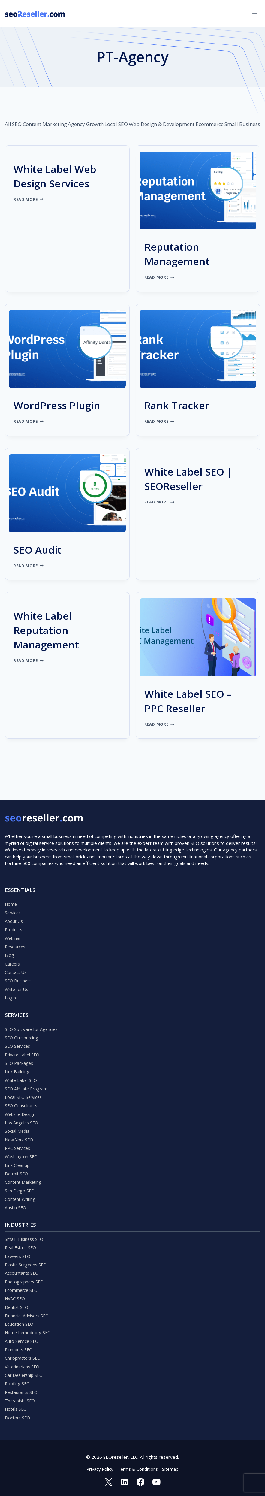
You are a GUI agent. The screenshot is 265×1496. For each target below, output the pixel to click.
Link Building (17, 1052)
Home (11, 875)
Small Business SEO (25, 1228)
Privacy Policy (99, 1469)
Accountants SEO (22, 1264)
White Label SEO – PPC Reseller (196, 700)
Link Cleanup (17, 1151)
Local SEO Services (24, 1079)
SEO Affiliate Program (27, 1070)
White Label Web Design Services (62, 175)
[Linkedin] (124, 1482)
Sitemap (171, 1469)
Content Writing (21, 1187)
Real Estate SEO (22, 1237)
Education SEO (20, 1318)
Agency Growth (86, 124)
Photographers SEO (25, 1273)
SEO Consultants (22, 1088)
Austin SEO (16, 1196)
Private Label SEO (23, 1034)
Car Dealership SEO (25, 1372)
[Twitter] (108, 1482)
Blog (9, 929)
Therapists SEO (21, 1399)
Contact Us (16, 947)
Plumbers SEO (20, 1345)
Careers (13, 938)
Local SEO (116, 124)
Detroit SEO (17, 1160)
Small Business (242, 124)
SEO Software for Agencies (33, 1007)
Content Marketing (45, 124)
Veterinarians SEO (23, 1363)
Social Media (17, 1115)
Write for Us (17, 966)
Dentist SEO (17, 1300)
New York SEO (20, 1124)
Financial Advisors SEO (28, 1309)
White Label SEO (22, 1061)
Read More (29, 199)
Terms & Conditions (138, 1469)
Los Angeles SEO (22, 1106)
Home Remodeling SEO (29, 1327)
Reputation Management (182, 253)
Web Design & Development (161, 124)
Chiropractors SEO (24, 1354)
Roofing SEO (18, 1381)
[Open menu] (254, 13)
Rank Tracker (182, 404)
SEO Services (18, 1025)
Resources (16, 920)
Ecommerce (210, 124)
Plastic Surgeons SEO (27, 1255)
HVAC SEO (15, 1291)
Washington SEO (22, 1142)
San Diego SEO (20, 1178)
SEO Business (19, 957)
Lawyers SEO (18, 1246)
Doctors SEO (18, 1417)
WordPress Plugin (65, 404)
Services (13, 884)
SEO (17, 124)
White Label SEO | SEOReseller (196, 478)
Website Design (21, 1097)
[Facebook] (141, 1482)
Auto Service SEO (23, 1336)
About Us (14, 893)
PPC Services (18, 1133)
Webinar (13, 911)
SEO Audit (42, 549)
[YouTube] (157, 1482)
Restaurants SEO (22, 1390)
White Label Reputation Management (52, 629)
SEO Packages (20, 1043)
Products (14, 902)
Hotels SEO (17, 1408)
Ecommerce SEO (22, 1282)
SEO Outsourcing (22, 1016)
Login (10, 975)
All (8, 124)
